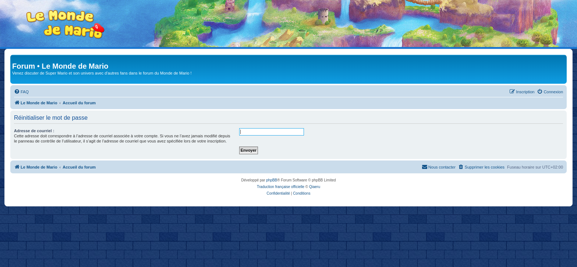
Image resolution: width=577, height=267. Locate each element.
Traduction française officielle (280, 187)
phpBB (271, 180)
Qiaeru (314, 187)
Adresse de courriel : (34, 131)
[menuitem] (21, 91)
